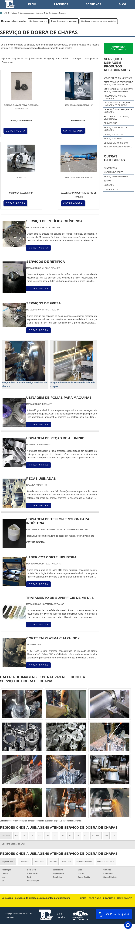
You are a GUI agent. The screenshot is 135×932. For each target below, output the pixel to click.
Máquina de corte (113, 172)
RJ (16, 836)
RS (62, 836)
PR (47, 836)
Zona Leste (66, 862)
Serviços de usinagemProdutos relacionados (117, 64)
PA (114, 836)
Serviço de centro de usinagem (116, 128)
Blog (122, 4)
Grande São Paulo (84, 862)
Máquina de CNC (20, 58)
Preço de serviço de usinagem (64, 21)
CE (85, 836)
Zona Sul (53, 862)
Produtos (61, 4)
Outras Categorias (114, 158)
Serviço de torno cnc (38, 21)
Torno (107, 181)
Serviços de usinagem (116, 176)
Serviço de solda (113, 134)
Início (32, 4)
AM (106, 836)
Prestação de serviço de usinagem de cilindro (117, 104)
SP (39, 836)
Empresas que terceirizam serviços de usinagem (118, 90)
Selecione (6, 836)
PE (70, 836)
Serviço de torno (113, 139)
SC (55, 836)
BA (78, 836)
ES (32, 836)
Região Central (8, 862)
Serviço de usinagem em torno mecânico (98, 21)
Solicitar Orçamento (119, 48)
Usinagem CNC (91, 58)
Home (83, 899)
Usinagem (77, 58)
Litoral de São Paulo (106, 862)
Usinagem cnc (111, 189)
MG (24, 836)
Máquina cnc (111, 168)
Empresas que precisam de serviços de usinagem (118, 83)
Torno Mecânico (62, 58)
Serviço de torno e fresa (118, 147)
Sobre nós (93, 4)
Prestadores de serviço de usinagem (117, 117)
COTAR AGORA (15, 130)
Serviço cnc (110, 123)
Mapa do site (124, 899)
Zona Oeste (39, 862)
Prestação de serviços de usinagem (118, 110)
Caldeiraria (7, 62)
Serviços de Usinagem (41, 58)
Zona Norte (24, 862)
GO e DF (96, 836)
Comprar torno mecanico (118, 78)
